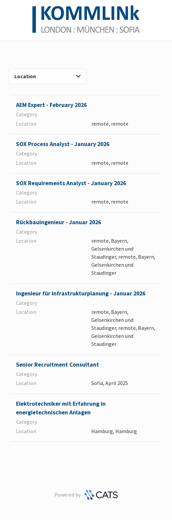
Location (47, 76)
